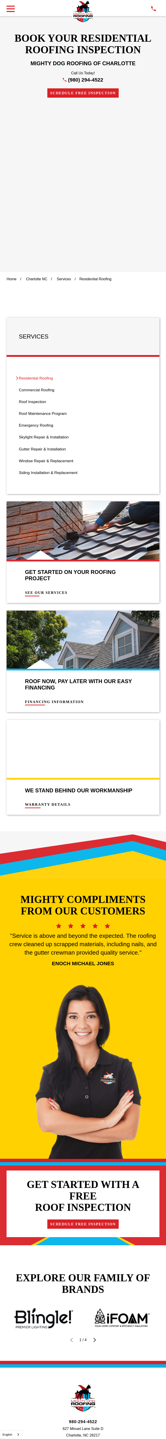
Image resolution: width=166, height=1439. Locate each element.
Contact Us (58, 1063)
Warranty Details (47, 639)
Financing (21, 1063)
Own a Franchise (104, 1063)
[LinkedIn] (93, 1088)
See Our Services (46, 427)
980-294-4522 (83, 1035)
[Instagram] (83, 1088)
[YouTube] (104, 1088)
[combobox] (11, 1434)
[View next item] (94, 953)
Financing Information (54, 536)
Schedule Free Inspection (83, 93)
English (7, 1434)
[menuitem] (83, 212)
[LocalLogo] (83, 11)
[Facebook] (72, 1088)
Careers (146, 1063)
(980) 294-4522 (85, 80)
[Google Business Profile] (61, 1088)
